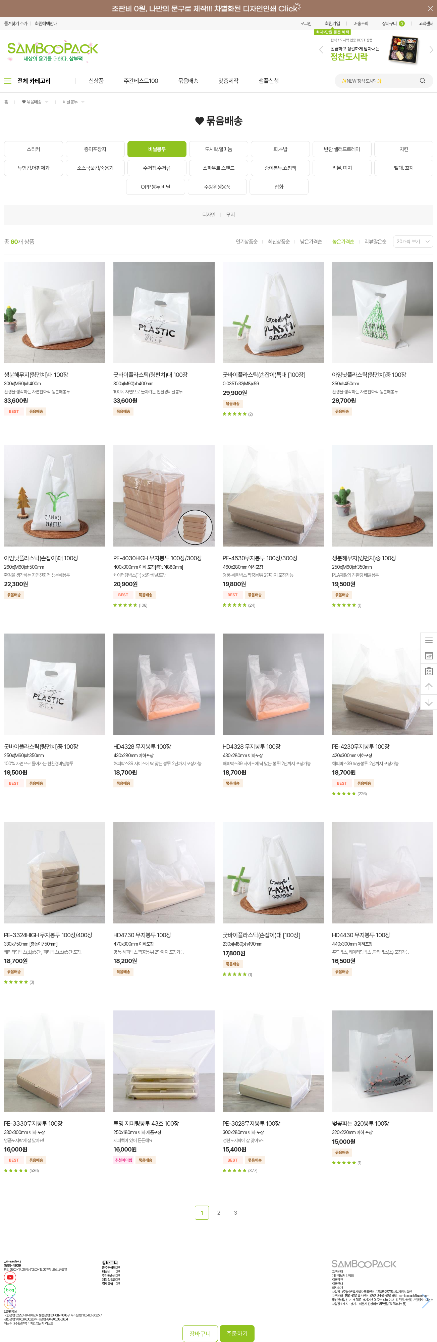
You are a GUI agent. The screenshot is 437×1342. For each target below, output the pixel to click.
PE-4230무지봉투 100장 (360, 746)
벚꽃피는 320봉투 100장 (360, 1123)
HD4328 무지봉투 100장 (142, 746)
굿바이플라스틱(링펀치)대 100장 (150, 374)
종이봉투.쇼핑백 (280, 168)
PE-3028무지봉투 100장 (251, 1123)
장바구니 (393, 23)
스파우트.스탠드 (218, 168)
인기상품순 (247, 242)
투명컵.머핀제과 (33, 168)
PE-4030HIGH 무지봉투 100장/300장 (157, 558)
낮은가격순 (311, 242)
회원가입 (332, 23)
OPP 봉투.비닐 (155, 187)
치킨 (403, 149)
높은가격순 (343, 242)
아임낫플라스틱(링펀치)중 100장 (369, 374)
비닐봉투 (70, 101)
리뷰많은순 (375, 242)
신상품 (96, 80)
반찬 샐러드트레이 (342, 149)
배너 (218, 8)
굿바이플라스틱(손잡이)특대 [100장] (264, 374)
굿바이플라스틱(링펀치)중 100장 (41, 746)
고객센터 (426, 23)
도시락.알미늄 (218, 149)
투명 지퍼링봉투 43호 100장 (146, 1123)
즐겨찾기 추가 (15, 23)
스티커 (33, 149)
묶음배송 (188, 80)
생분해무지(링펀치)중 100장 (364, 558)
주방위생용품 (217, 187)
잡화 (279, 187)
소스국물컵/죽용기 (95, 168)
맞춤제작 (228, 80)
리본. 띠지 (342, 168)
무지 (230, 215)
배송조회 (360, 23)
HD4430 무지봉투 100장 (361, 935)
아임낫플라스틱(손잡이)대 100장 (41, 558)
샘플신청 (269, 80)
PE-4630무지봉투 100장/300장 (260, 558)
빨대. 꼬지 (404, 168)
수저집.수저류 (156, 168)
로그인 (305, 23)
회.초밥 (280, 149)
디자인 (208, 215)
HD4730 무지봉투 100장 (142, 935)
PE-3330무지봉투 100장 (33, 1123)
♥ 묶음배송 (31, 101)
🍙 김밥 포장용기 (356, 81)
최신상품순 (279, 242)
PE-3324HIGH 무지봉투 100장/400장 (48, 935)
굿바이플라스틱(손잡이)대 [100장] (261, 935)
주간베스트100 (141, 80)
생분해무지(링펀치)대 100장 (36, 374)
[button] (321, 49)
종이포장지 (95, 149)
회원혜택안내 (46, 23)
